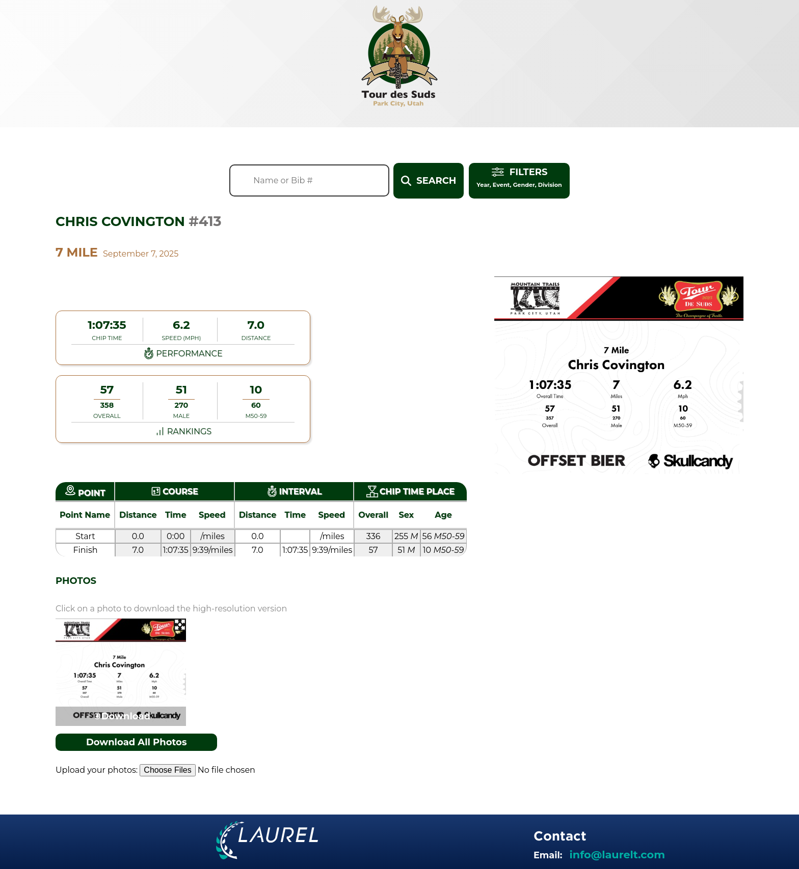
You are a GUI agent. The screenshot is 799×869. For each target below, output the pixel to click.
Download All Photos (136, 742)
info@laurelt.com (617, 854)
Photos (76, 580)
